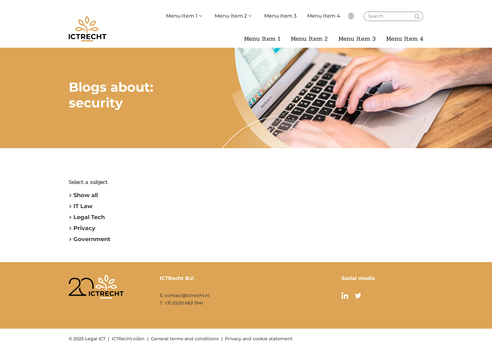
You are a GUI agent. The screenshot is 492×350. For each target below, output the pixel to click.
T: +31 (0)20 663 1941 (181, 303)
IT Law (83, 206)
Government (91, 239)
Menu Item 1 (181, 16)
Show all (85, 195)
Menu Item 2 (231, 16)
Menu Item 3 (280, 16)
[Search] (393, 16)
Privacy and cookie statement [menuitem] (259, 339)
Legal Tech (89, 217)
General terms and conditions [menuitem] (185, 339)
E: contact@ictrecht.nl (185, 295)
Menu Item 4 (323, 16)
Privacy (84, 228)
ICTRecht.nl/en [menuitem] (128, 339)
